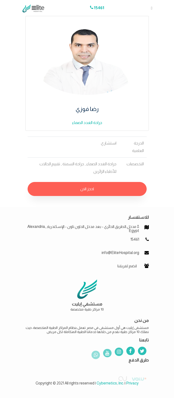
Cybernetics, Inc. (110, 383)
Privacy (132, 383)
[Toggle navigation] (150, 8)
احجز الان (87, 189)
